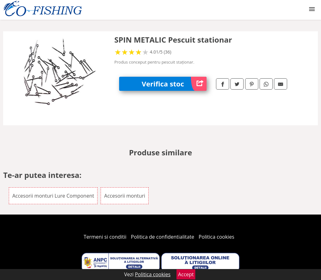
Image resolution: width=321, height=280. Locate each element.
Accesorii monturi (124, 195)
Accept (186, 274)
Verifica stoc (174, 84)
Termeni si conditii (105, 236)
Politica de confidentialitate (162, 236)
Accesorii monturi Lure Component (53, 195)
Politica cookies (216, 236)
